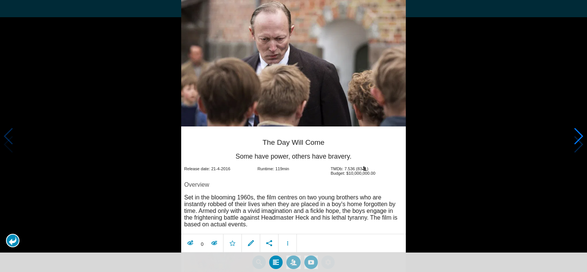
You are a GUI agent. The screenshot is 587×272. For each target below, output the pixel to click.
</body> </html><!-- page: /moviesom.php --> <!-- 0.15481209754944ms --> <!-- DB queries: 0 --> (293, 136)
